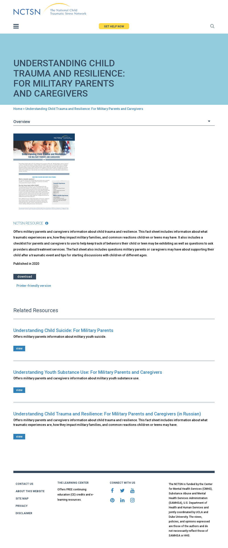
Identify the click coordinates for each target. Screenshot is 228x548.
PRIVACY (22, 506)
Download (24, 276)
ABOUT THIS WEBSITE (30, 491)
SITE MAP (22, 498)
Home (17, 109)
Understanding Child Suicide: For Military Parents (63, 330)
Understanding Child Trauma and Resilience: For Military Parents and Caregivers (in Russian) (107, 414)
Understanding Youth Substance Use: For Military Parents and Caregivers (87, 372)
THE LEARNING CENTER (73, 482)
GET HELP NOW (114, 26)
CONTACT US (24, 483)
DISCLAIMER (24, 513)
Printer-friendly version (33, 285)
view (19, 348)
